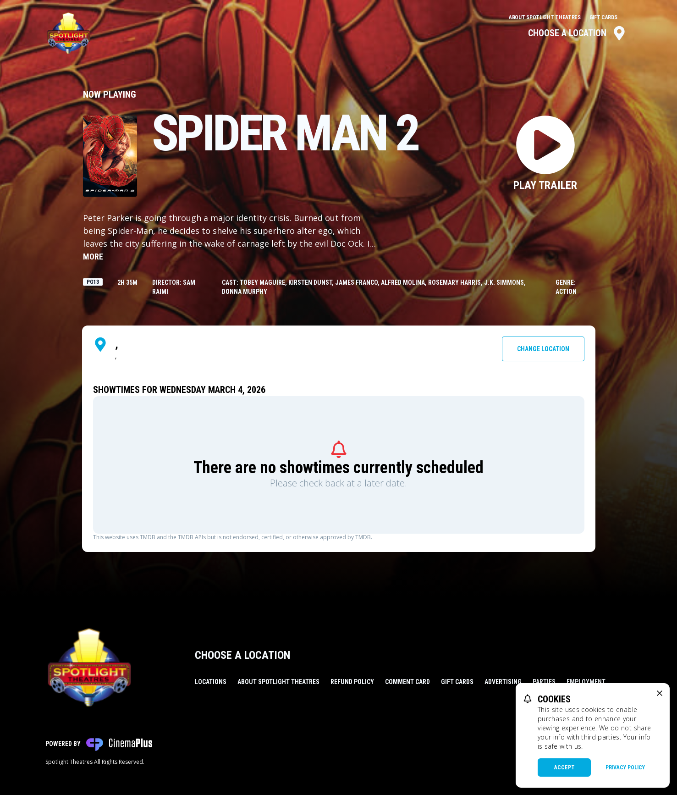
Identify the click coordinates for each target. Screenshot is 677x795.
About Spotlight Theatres (545, 17)
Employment (586, 681)
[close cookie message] (659, 693)
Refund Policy (352, 681)
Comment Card (407, 681)
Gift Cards (603, 17)
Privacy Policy (625, 767)
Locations (210, 681)
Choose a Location (577, 33)
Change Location (543, 349)
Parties (544, 681)
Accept (564, 767)
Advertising (503, 681)
